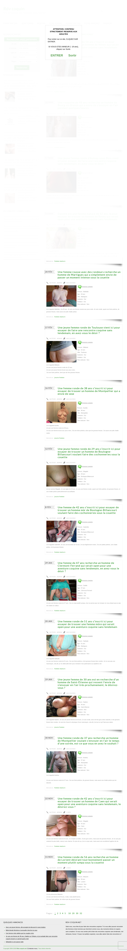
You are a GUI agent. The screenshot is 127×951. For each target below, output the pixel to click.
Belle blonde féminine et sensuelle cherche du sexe (21, 930)
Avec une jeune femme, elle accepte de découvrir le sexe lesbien (26, 927)
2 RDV (68, 868)
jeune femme (59, 377)
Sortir (72, 55)
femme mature (59, 261)
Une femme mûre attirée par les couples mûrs (20, 933)
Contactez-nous (32, 948)
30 (77, 913)
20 (73, 913)
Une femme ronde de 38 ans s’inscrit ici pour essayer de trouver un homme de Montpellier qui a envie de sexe (89, 391)
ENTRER (57, 55)
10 (69, 913)
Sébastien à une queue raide (15, 942)
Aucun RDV (70, 283)
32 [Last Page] (81, 913)
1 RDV (68, 812)
